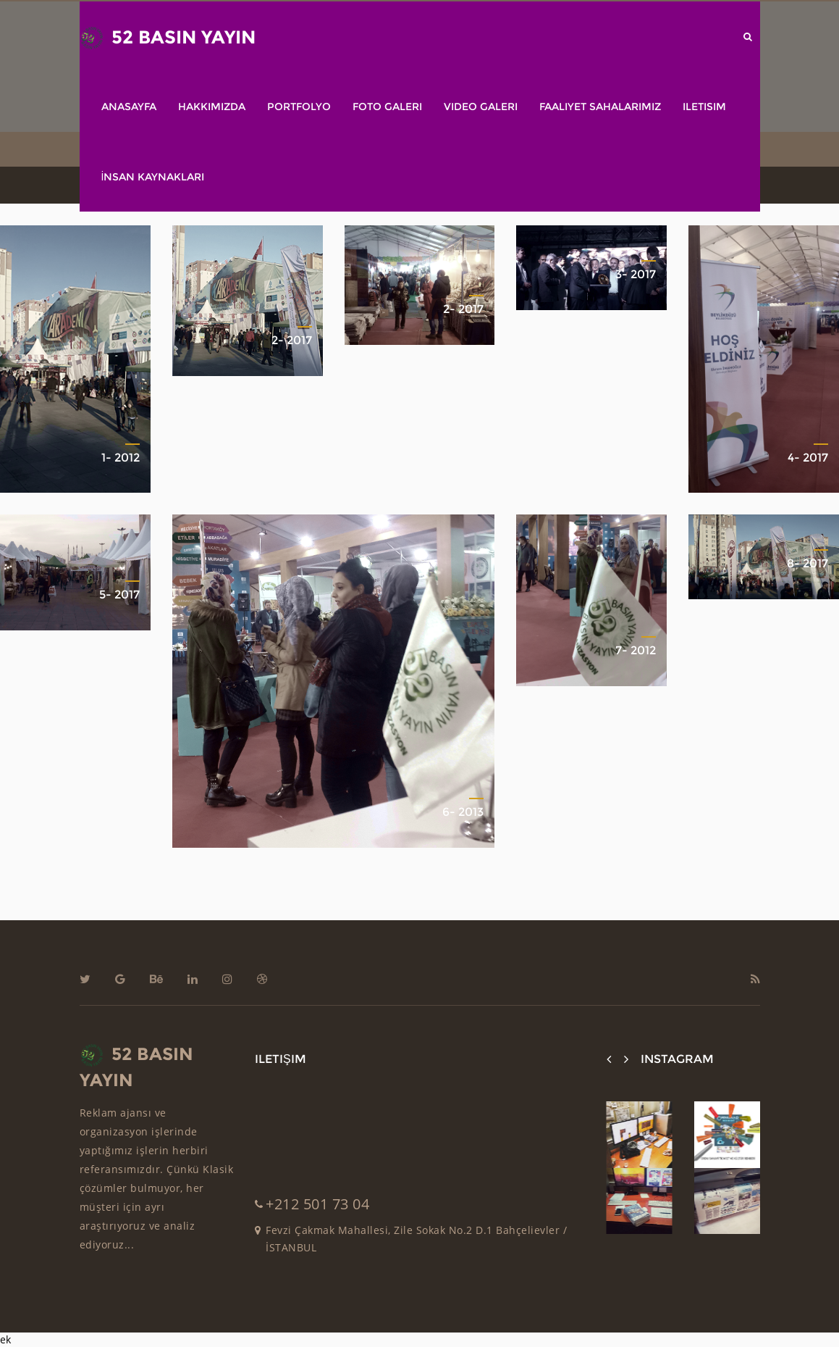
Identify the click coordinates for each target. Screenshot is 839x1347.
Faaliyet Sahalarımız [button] (600, 106)
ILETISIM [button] (704, 106)
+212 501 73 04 (317, 1204)
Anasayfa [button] (128, 106)
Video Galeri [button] (481, 106)
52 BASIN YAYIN (168, 38)
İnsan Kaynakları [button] (153, 176)
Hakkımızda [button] (211, 106)
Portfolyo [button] (299, 106)
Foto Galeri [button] (387, 106)
